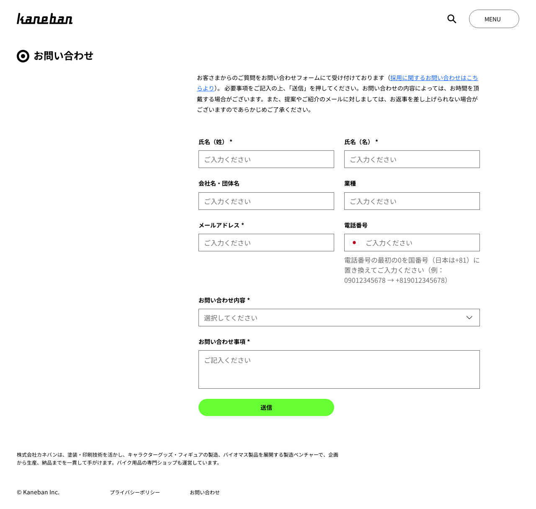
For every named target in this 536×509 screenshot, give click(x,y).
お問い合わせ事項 (224, 341)
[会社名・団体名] (264, 201)
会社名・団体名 (219, 183)
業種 (350, 183)
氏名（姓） (215, 142)
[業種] (409, 201)
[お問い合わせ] (205, 492)
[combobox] (339, 317)
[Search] (452, 19)
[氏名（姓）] (264, 159)
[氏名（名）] (409, 159)
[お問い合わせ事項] (339, 369)
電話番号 (356, 225)
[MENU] (494, 19)
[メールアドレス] (264, 242)
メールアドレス (221, 225)
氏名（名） (361, 142)
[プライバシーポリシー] (135, 492)
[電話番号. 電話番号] (419, 242)
